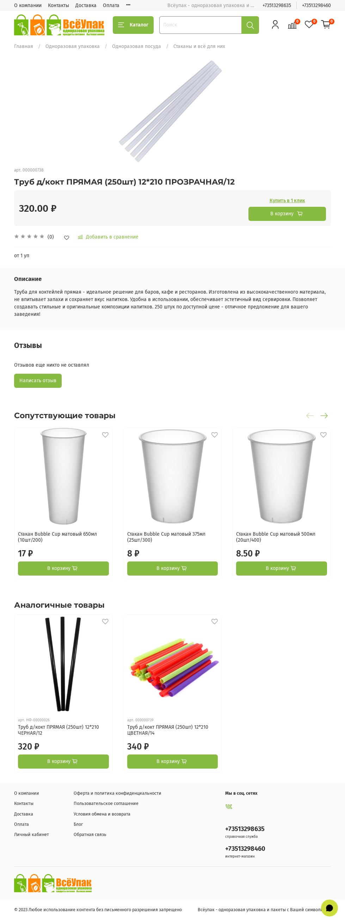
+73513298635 (277, 5)
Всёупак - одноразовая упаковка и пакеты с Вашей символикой (264, 909)
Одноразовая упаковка (72, 46)
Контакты (58, 5)
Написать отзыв (37, 381)
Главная (23, 46)
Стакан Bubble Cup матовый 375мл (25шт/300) (166, 537)
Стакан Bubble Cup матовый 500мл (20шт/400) (275, 537)
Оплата (111, 5)
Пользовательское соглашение (106, 803)
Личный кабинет (31, 834)
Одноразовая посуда (136, 46)
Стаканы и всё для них (199, 46)
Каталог (133, 25)
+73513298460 (316, 5)
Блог (78, 824)
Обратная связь (90, 834)
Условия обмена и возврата (102, 814)
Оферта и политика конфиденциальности (117, 793)
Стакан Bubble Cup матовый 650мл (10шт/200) (57, 537)
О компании (28, 5)
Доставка (86, 5)
